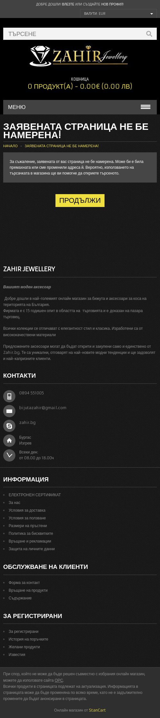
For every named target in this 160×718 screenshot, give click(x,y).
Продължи (80, 200)
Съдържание (20, 598)
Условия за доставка (27, 510)
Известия (17, 654)
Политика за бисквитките (31, 533)
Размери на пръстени (28, 525)
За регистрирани (23, 631)
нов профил (112, 4)
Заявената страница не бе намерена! (62, 146)
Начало (10, 146)
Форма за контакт (24, 582)
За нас (14, 502)
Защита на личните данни (32, 548)
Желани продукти (24, 646)
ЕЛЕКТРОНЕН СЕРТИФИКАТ (35, 494)
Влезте (68, 4)
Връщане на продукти (28, 590)
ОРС (59, 680)
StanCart (97, 710)
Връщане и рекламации (30, 541)
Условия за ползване (27, 518)
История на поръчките (28, 639)
